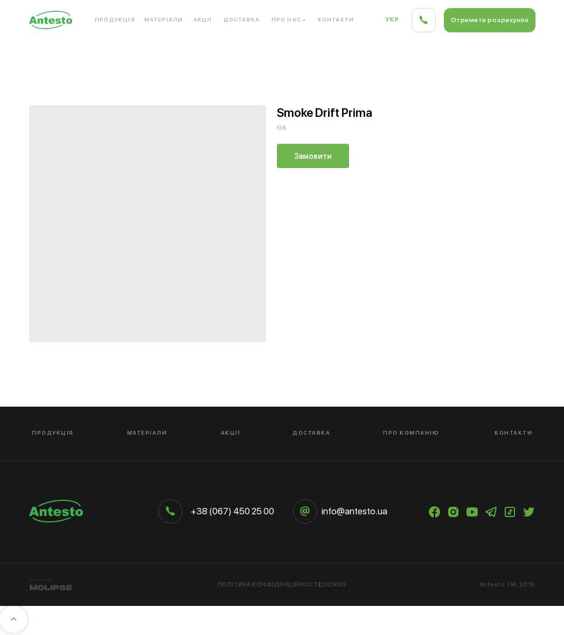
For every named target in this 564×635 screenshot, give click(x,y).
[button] (489, 20)
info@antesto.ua (354, 511)
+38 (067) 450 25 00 (232, 511)
